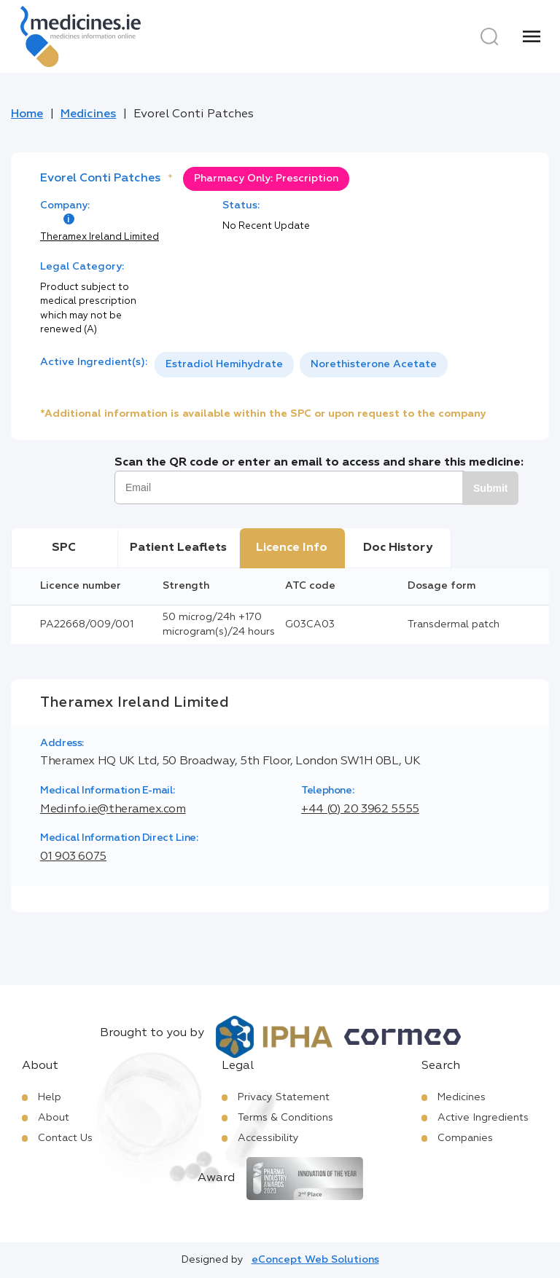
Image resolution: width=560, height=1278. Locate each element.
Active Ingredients (483, 1118)
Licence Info (291, 548)
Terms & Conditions (285, 1118)
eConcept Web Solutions (315, 1260)
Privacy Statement (284, 1097)
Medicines (88, 114)
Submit (490, 488)
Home (27, 114)
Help (49, 1097)
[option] (224, 364)
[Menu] (531, 36)
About (53, 1118)
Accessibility (268, 1138)
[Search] (489, 36)
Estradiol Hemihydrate (224, 364)
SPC (64, 548)
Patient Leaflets (178, 548)
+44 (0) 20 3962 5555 (360, 809)
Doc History (397, 548)
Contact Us (65, 1138)
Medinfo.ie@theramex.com (113, 809)
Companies (465, 1138)
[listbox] (301, 364)
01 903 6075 (73, 857)
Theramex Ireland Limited (99, 237)
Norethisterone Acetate (374, 364)
